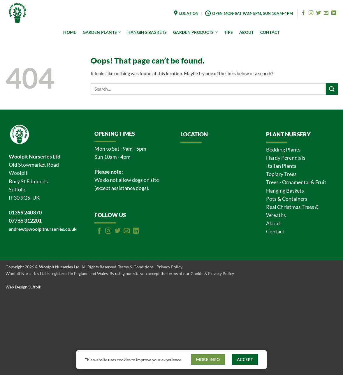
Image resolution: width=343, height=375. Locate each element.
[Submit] (331, 89)
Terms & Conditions (136, 266)
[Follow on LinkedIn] (333, 13)
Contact (275, 231)
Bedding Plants (283, 150)
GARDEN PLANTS (102, 32)
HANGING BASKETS (147, 32)
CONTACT (270, 32)
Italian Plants (281, 166)
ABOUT (246, 32)
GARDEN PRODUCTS (195, 32)
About (273, 223)
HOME (69, 32)
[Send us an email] (326, 13)
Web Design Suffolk (23, 286)
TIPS (228, 32)
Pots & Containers (286, 199)
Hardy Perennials (285, 158)
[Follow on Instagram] (311, 13)
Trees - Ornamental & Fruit (296, 182)
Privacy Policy (169, 266)
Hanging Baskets (285, 191)
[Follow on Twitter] (318, 13)
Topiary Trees (281, 174)
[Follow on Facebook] (303, 13)
